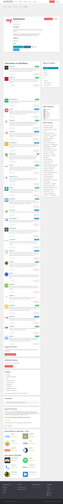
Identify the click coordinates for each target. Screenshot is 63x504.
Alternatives (46, 68)
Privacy (58, 501)
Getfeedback (12, 228)
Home (16, 1)
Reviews (45, 70)
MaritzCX (11, 284)
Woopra (11, 326)
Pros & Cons (46, 74)
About (48, 487)
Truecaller (13, 465)
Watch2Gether (14, 458)
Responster (12, 154)
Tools (20, 6)
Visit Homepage (18, 47)
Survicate (11, 66)
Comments (46, 80)
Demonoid (31, 434)
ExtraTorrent (32, 465)
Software (20, 1)
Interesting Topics (47, 85)
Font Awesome (32, 472)
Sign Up (52, 1)
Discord (34, 1)
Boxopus (13, 441)
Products (25, 1)
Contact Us (49, 489)
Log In (57, 1)
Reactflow (12, 305)
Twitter (16, 49)
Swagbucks (12, 199)
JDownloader (14, 472)
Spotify (30, 458)
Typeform (12, 120)
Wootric (11, 262)
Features (45, 72)
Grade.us (11, 295)
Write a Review (48, 19)
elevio (11, 273)
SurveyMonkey (13, 99)
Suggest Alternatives (21, 489)
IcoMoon (31, 448)
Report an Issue (35, 487)
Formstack (12, 210)
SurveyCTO (12, 239)
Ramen (11, 187)
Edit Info (55, 19)
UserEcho (11, 316)
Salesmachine (13, 218)
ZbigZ (12, 434)
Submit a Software (21, 487)
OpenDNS (13, 448)
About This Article (47, 83)
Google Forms (13, 176)
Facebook (28, 47)
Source (35, 47)
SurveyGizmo (13, 143)
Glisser (11, 165)
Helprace (11, 251)
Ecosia (30, 441)
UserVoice (12, 131)
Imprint (48, 491)
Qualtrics (11, 77)
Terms (55, 501)
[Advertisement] (31, 12)
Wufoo (11, 109)
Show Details (36, 74)
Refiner (11, 336)
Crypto (30, 1)
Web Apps (15, 6)
